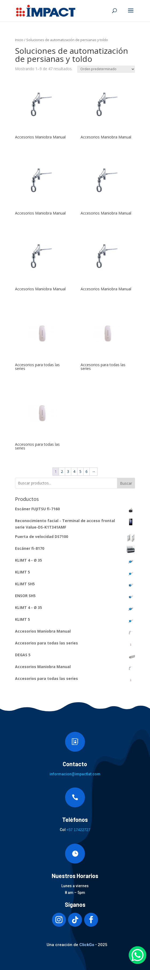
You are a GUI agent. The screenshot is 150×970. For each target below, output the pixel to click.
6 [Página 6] (86, 471)
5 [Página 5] (80, 471)
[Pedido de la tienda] (106, 69)
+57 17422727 (78, 830)
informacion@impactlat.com (75, 774)
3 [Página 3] (68, 471)
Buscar (126, 483)
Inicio (19, 39)
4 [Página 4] (74, 471)
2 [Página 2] (62, 471)
